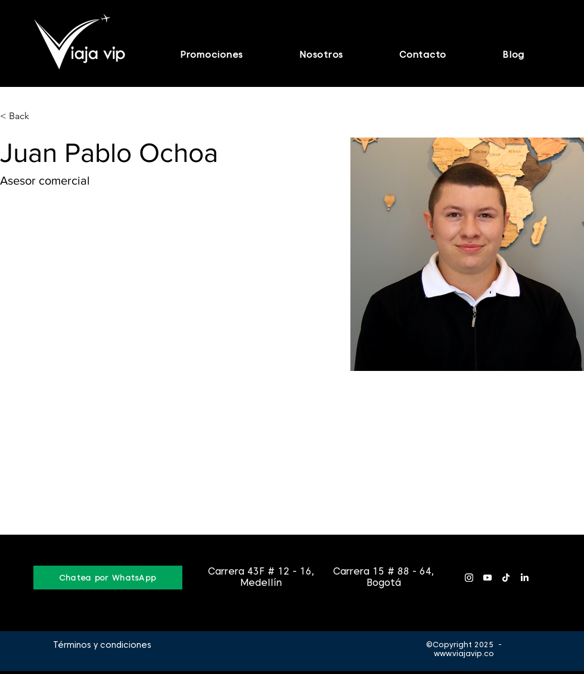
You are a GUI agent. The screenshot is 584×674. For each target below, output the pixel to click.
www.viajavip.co (464, 653)
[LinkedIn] (524, 577)
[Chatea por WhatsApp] (107, 577)
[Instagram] (469, 577)
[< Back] (23, 116)
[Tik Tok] (506, 577)
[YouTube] (487, 577)
